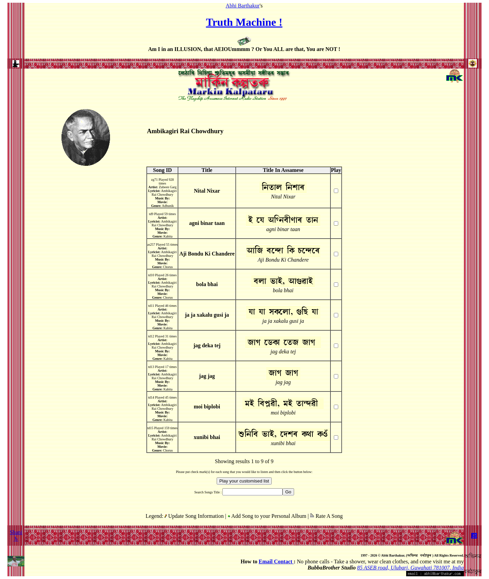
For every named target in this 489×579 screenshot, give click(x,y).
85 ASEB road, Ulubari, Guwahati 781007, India (410, 568)
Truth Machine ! (244, 22)
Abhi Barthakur (242, 5)
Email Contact (276, 561)
